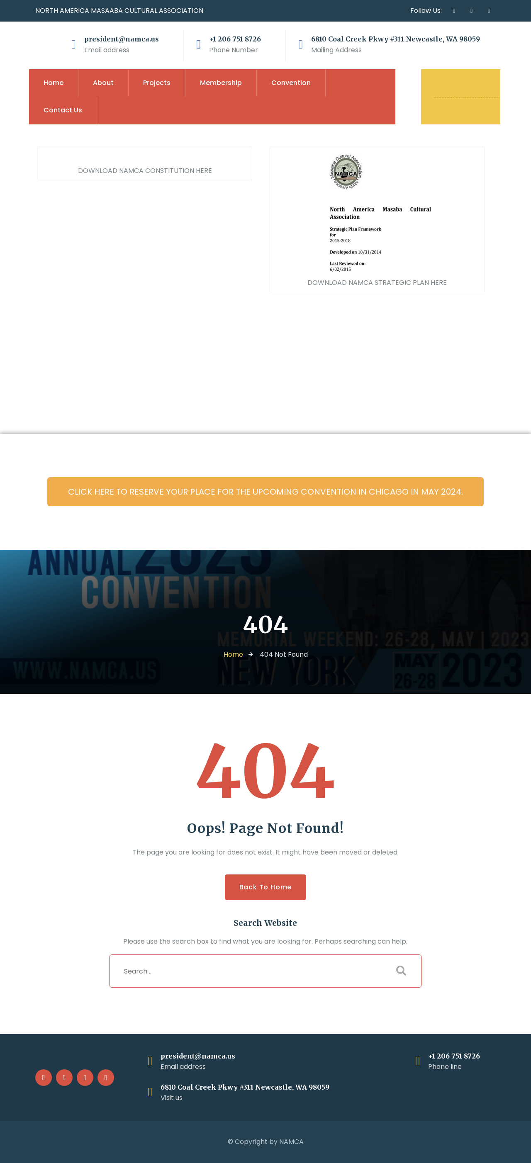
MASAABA (107, 10)
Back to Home (265, 887)
